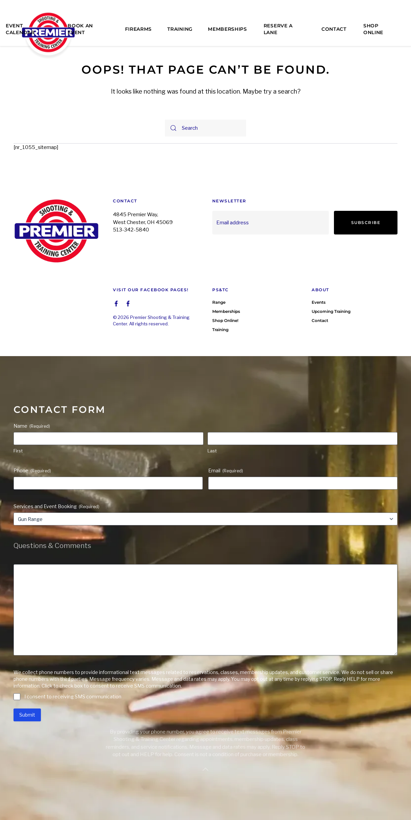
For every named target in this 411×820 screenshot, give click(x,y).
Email (225, 471)
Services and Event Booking (56, 506)
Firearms (138, 29)
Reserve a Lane (278, 29)
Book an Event (80, 29)
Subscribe (366, 222)
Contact (333, 29)
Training (180, 29)
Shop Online (373, 29)
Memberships (227, 29)
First (18, 450)
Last (212, 450)
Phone (32, 471)
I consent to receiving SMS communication (72, 696)
